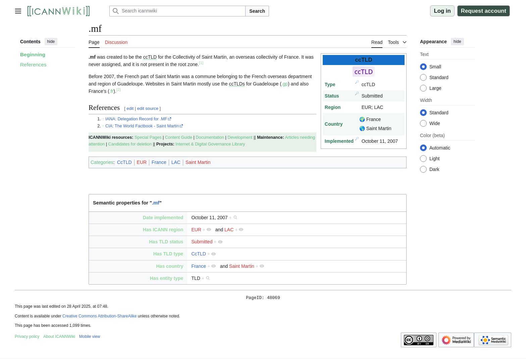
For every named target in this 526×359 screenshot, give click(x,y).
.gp (284, 83)
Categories (102, 162)
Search (257, 11)
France (159, 162)
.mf (155, 202)
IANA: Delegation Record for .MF (136, 119)
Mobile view (89, 337)
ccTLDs (237, 83)
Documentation (210, 137)
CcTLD (124, 162)
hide (51, 41)
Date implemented (163, 217)
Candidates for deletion (130, 144)
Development (239, 137)
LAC (175, 162)
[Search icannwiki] (177, 11)
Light (434, 158)
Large (435, 88)
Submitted (201, 241)
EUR (142, 162)
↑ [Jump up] (103, 119)
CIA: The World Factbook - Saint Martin (142, 126)
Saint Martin (198, 162)
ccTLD (150, 57)
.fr (111, 91)
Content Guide (178, 137)
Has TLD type (168, 253)
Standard (439, 77)
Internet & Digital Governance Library (210, 144)
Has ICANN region (163, 229)
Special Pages (148, 137)
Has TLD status (166, 241)
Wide (434, 123)
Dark (434, 169)
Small (435, 66)
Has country (169, 266)
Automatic (439, 148)
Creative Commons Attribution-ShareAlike (99, 317)
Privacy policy (27, 337)
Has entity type (166, 278)
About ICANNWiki (59, 337)
